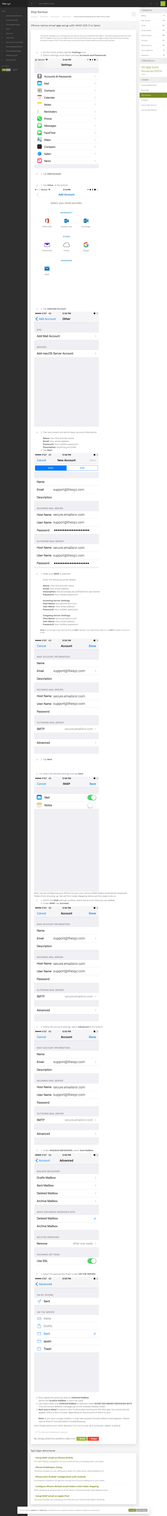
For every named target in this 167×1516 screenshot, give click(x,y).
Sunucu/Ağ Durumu (153, 105)
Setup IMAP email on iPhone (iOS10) (53, 1458)
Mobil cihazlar (55, 16)
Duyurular (153, 90)
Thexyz (143, 74)
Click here (77, 1425)
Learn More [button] (142, 1510)
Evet (81, 1438)
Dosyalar (153, 100)
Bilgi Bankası (44, 16)
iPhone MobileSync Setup (48, 1467)
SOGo (158, 71)
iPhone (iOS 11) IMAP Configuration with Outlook (60, 1477)
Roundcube (147, 71)
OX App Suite (150, 67)
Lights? (10, 69)
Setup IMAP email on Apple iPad (51, 1496)
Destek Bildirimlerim (153, 85)
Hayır (93, 1438)
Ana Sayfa (34, 16)
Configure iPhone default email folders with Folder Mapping (66, 1486)
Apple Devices (66, 16)
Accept (132, 1510)
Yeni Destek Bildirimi (153, 110)
